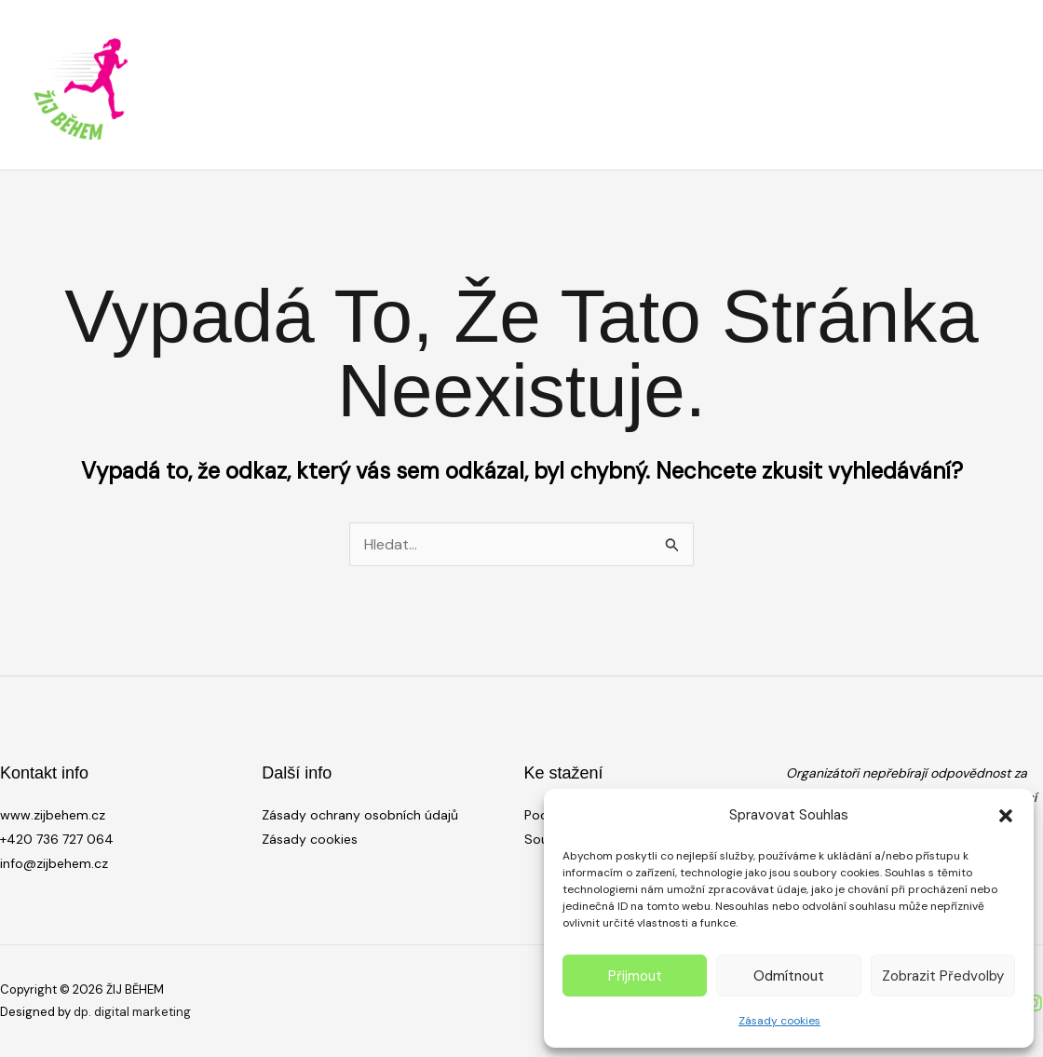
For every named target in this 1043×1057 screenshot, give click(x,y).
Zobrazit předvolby (943, 976)
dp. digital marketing (132, 1012)
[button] (1005, 815)
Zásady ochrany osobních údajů (360, 814)
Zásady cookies (779, 1020)
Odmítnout (788, 976)
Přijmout (635, 976)
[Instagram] (1033, 1003)
